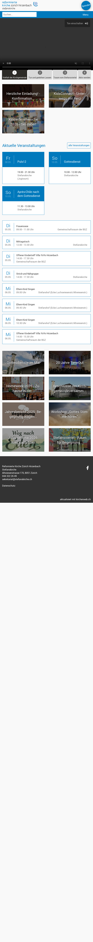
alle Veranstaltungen (78, 145)
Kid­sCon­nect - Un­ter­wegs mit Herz (70, 95)
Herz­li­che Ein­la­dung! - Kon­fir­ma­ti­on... (23, 95)
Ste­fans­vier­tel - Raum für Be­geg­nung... (69, 439)
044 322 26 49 (9, 475)
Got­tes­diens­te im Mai (23, 362)
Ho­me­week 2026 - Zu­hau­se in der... (23, 388)
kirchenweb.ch (83, 499)
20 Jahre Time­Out (70, 362)
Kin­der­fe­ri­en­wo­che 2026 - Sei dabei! (23, 121)
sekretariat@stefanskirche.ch (17, 479)
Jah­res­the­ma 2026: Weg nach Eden (23, 439)
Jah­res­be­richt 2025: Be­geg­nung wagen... (23, 413)
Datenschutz (8, 485)
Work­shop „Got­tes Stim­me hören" (69, 413)
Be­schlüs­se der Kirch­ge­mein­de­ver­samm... (70, 388)
